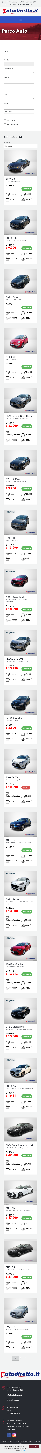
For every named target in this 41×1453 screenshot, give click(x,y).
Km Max (6, 103)
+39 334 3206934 (25, 4)
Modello (6, 60)
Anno (5, 94)
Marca (6, 51)
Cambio (6, 77)
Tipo (5, 86)
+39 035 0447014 (9, 4)
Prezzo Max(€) (8, 112)
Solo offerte (11, 120)
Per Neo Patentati (13, 124)
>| (33, 1358)
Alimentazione (8, 68)
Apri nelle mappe (13, 1400)
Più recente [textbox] (8, 146)
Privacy (30, 1441)
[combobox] (19, 55)
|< (5, 1358)
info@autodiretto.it (14, 1395)
